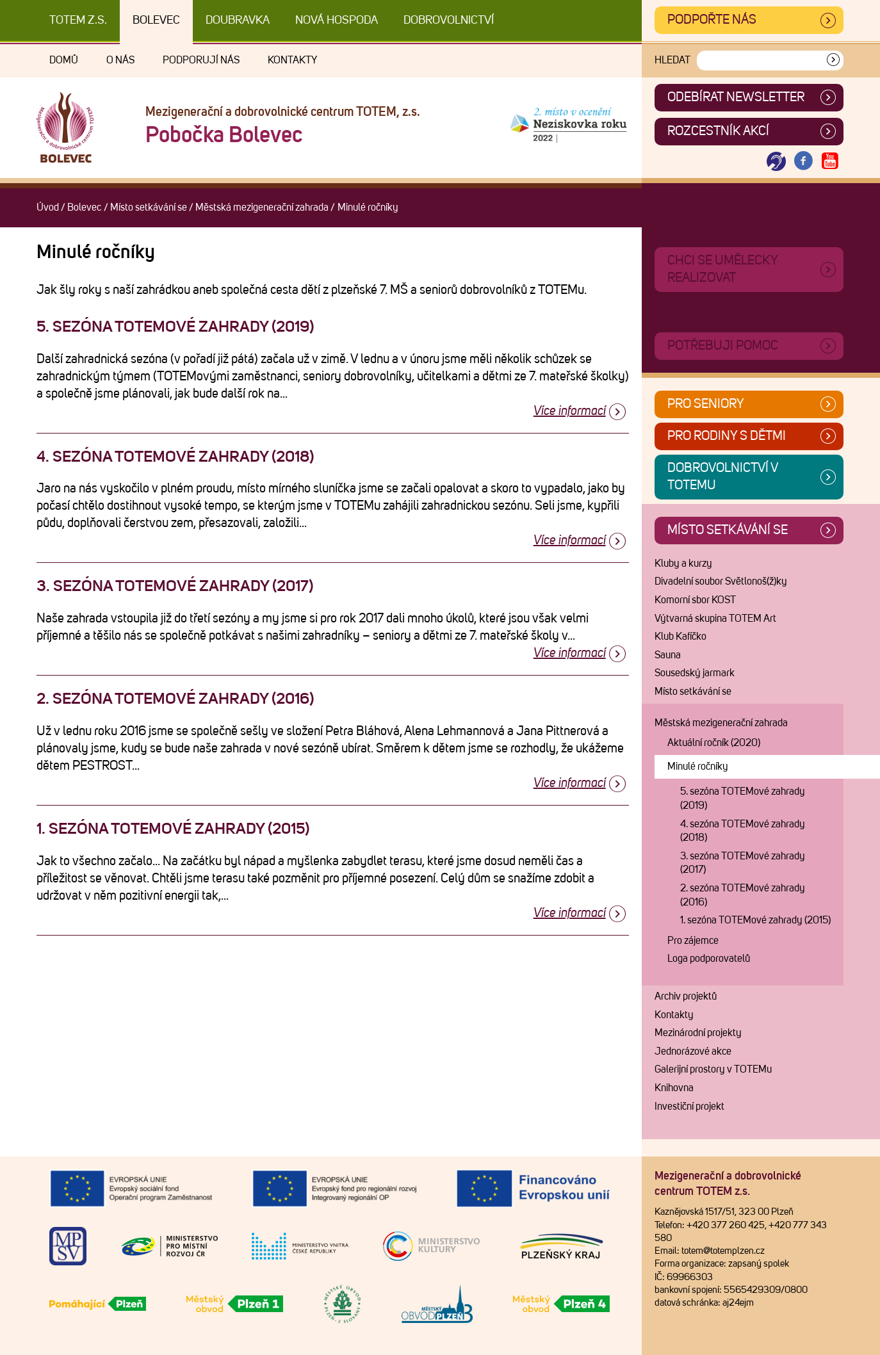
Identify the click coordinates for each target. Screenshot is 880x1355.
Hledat (672, 60)
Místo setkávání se (148, 207)
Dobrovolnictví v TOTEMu (722, 477)
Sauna (668, 655)
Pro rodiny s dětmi (726, 436)
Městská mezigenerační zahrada (262, 207)
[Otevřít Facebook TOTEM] (803, 162)
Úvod (48, 207)
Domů (63, 60)
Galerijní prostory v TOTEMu (713, 1069)
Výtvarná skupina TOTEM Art (715, 618)
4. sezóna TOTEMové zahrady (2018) (742, 831)
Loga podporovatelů (708, 958)
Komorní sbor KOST (695, 600)
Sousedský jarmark (695, 673)
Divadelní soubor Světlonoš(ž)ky (721, 581)
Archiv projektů (686, 996)
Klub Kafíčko (680, 636)
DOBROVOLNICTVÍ (448, 20)
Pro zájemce (693, 941)
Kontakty (292, 60)
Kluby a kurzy (683, 563)
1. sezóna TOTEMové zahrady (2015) (755, 920)
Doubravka (238, 20)
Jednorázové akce (693, 1051)
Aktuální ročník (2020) (713, 743)
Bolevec (156, 20)
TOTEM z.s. (78, 20)
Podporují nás (201, 60)
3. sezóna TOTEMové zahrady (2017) (742, 863)
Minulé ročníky (697, 766)
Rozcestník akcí (718, 131)
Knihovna (674, 1088)
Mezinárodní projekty (698, 1033)
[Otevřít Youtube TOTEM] (830, 162)
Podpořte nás (711, 19)
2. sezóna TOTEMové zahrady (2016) (742, 895)
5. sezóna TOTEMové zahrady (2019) (742, 798)
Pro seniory (705, 404)
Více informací (570, 411)
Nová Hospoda (336, 20)
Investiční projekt (689, 1106)
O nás (120, 60)
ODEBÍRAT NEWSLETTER (735, 97)
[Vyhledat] (833, 60)
